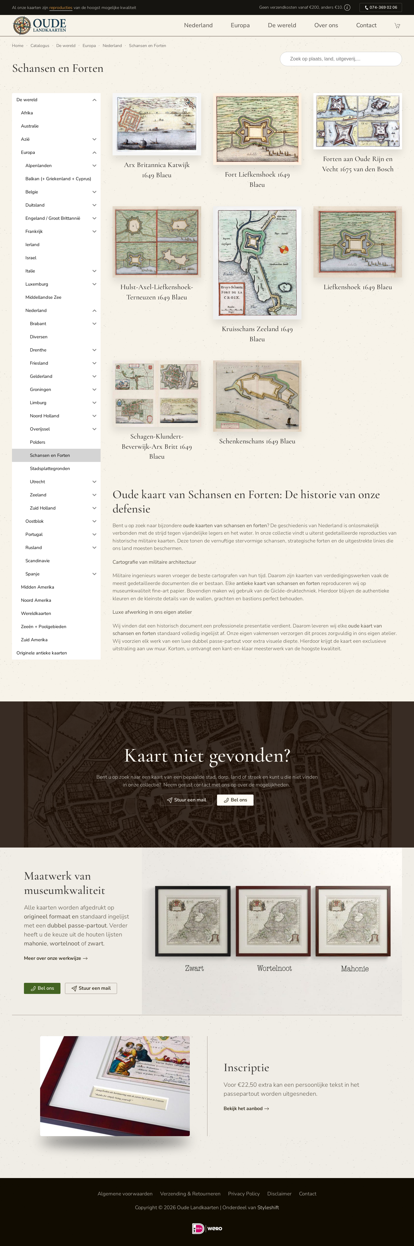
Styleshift (268, 1207)
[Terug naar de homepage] (40, 25)
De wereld (282, 25)
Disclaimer (279, 1193)
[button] (347, 7)
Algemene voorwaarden (125, 1193)
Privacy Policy (244, 1193)
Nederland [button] (198, 25)
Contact (366, 25)
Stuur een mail (186, 800)
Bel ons (235, 800)
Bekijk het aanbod (243, 1108)
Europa (240, 25)
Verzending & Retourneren (190, 1193)
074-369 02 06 (380, 7)
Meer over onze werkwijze (52, 958)
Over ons (326, 25)
